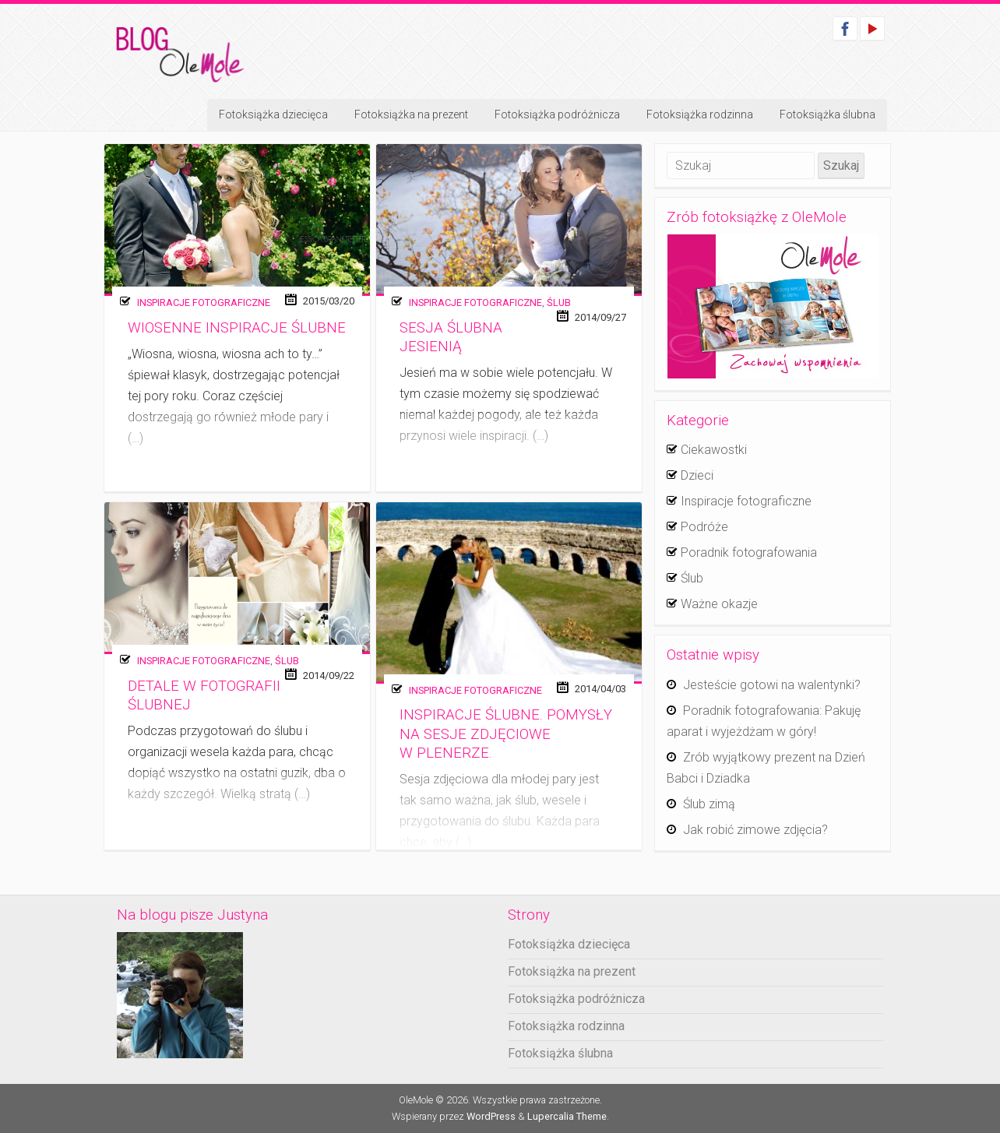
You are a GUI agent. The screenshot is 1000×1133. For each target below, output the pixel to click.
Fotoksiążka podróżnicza (557, 114)
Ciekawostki (714, 449)
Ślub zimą (709, 804)
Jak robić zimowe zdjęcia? (755, 829)
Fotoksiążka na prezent (411, 114)
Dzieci (697, 475)
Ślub (559, 302)
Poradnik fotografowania (749, 552)
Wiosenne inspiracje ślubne (237, 327)
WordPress (491, 1116)
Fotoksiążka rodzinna (699, 114)
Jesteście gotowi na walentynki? (772, 684)
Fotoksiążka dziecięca (273, 114)
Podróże (704, 526)
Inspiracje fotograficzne (203, 302)
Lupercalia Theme (567, 1116)
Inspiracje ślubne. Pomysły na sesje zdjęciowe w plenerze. (506, 734)
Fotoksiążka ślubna (827, 114)
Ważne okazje (719, 603)
